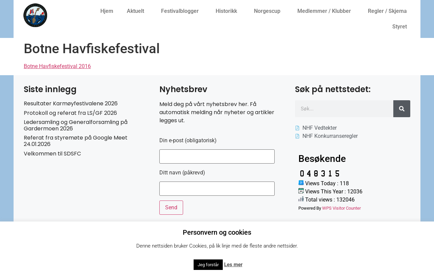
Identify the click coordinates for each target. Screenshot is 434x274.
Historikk (228, 11)
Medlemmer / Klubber (325, 11)
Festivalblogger (181, 11)
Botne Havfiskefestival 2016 (57, 66)
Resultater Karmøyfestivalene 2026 (71, 103)
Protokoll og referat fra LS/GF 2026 (70, 113)
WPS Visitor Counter (341, 208)
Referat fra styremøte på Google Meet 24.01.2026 (75, 141)
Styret (401, 26)
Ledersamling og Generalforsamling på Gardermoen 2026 (75, 125)
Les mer (233, 264)
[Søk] (401, 108)
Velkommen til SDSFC (52, 153)
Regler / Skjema (389, 11)
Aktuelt (137, 11)
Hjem (106, 11)
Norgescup (269, 11)
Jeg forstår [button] (208, 264)
